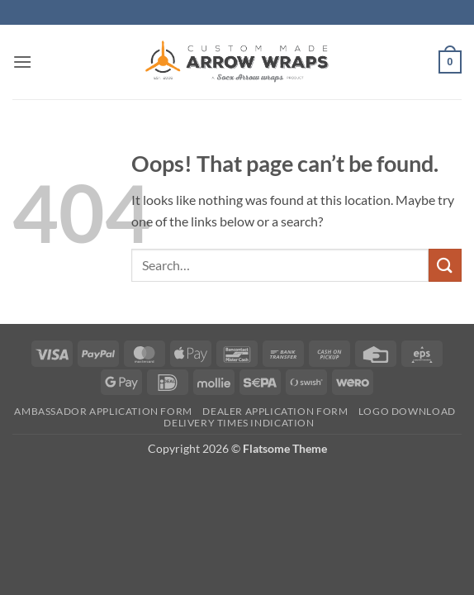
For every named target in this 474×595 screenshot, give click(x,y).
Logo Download (407, 411)
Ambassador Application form (103, 411)
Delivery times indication (239, 422)
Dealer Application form (275, 411)
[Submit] (445, 265)
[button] (22, 61)
